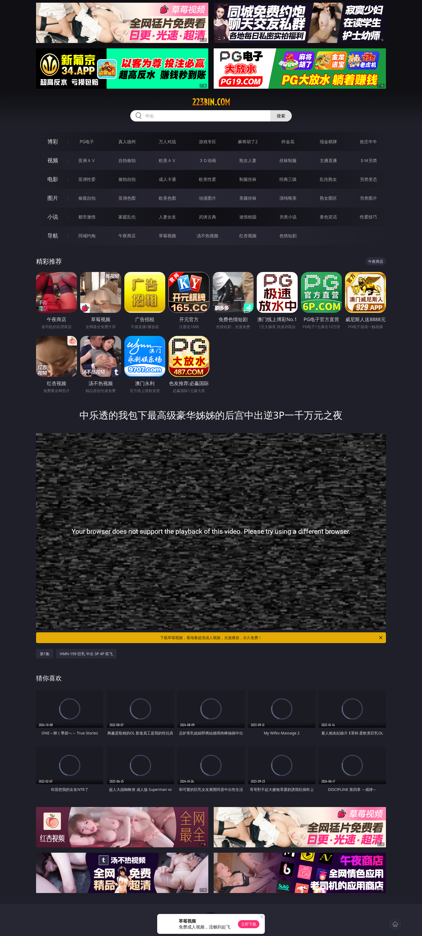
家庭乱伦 (127, 217)
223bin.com (211, 102)
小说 (52, 216)
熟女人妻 (247, 160)
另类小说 (288, 217)
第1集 (45, 653)
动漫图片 (207, 198)
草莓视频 (167, 236)
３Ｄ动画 (207, 160)
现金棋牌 (328, 142)
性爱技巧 (368, 217)
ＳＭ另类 (368, 160)
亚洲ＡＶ (87, 160)
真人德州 (127, 142)
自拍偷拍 (127, 160)
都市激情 (87, 217)
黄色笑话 (328, 217)
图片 (52, 198)
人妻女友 (167, 217)
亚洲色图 (127, 198)
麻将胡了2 (248, 142)
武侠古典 (207, 217)
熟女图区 (328, 198)
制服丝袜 (247, 179)
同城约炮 (87, 236)
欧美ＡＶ (167, 160)
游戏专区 (207, 142)
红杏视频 (247, 236)
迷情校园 (247, 217)
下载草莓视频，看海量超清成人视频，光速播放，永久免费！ (271, 637)
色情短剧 (288, 236)
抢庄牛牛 (368, 142)
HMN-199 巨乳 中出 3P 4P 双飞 (86, 653)
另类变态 (368, 179)
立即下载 (248, 924)
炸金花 (288, 142)
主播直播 (328, 160)
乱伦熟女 (328, 179)
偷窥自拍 (87, 198)
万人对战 (167, 142)
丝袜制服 (288, 160)
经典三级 (288, 179)
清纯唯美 (288, 198)
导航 (52, 235)
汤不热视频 (207, 236)
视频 (52, 160)
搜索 (281, 116)
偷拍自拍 (127, 179)
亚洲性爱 (87, 179)
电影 (52, 179)
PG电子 (87, 142)
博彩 (52, 141)
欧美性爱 (207, 179)
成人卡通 (167, 179)
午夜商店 (127, 236)
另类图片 (368, 198)
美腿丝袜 (247, 198)
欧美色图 (167, 198)
